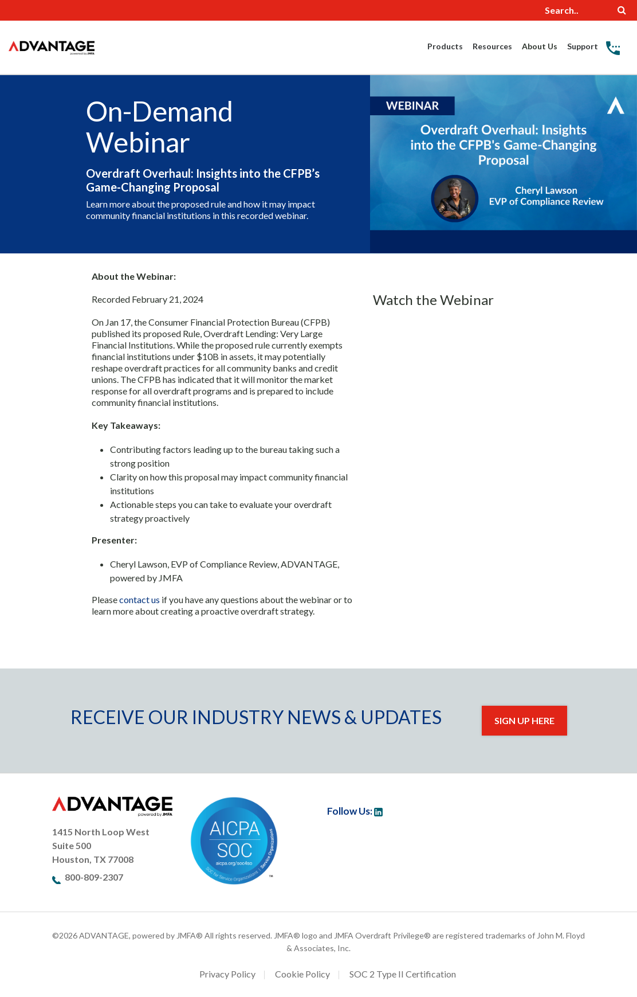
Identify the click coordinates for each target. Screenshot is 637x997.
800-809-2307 (94, 876)
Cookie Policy (302, 973)
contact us (139, 599)
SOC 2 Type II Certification (402, 973)
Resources (492, 46)
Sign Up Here (524, 720)
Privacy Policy (227, 973)
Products (445, 46)
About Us (539, 46)
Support (582, 46)
